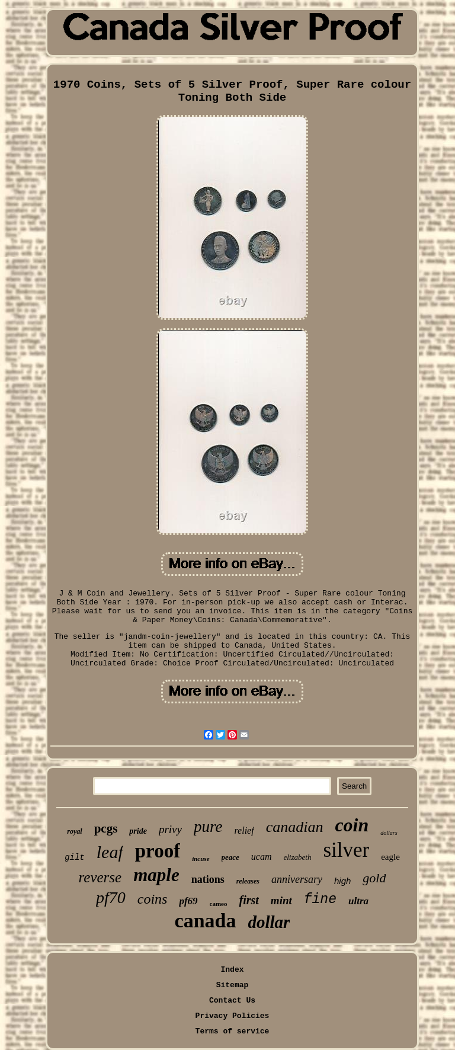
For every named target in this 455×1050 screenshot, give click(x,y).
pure (208, 826)
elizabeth (297, 857)
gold (374, 877)
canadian (294, 826)
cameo (219, 903)
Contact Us (232, 1000)
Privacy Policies (233, 1015)
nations (208, 879)
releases (247, 881)
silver (346, 850)
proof (157, 851)
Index (231, 969)
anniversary (296, 879)
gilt (75, 857)
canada (205, 920)
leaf (110, 852)
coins (152, 899)
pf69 (188, 901)
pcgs (106, 828)
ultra (358, 901)
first (249, 900)
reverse (100, 877)
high (342, 881)
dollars (388, 833)
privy (170, 829)
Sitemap (232, 985)
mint (281, 900)
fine (320, 899)
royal (74, 831)
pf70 (111, 897)
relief (244, 830)
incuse (200, 858)
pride (138, 831)
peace (230, 857)
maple (156, 875)
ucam (261, 856)
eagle (390, 857)
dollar (269, 922)
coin (352, 824)
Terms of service (233, 1031)
